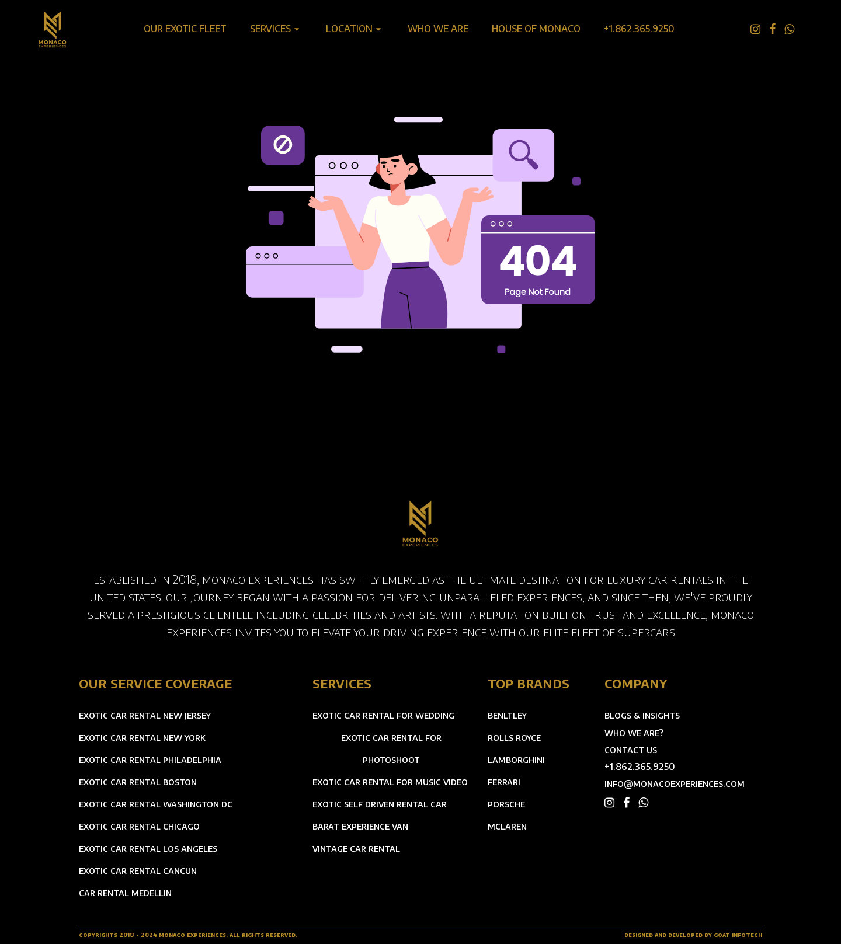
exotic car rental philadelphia (150, 759)
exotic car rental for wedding (383, 715)
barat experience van (360, 826)
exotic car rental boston (138, 782)
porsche (506, 804)
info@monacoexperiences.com (674, 783)
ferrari (504, 782)
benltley (507, 715)
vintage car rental (356, 848)
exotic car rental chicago (139, 826)
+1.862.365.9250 (639, 766)
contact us (630, 749)
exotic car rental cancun (138, 870)
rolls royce (514, 737)
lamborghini (516, 759)
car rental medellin (125, 892)
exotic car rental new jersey (145, 715)
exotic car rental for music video (390, 782)
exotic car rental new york (142, 737)
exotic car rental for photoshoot (391, 748)
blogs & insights (642, 715)
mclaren (507, 826)
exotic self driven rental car (379, 804)
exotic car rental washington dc (155, 804)
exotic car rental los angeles (148, 848)
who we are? (633, 733)
